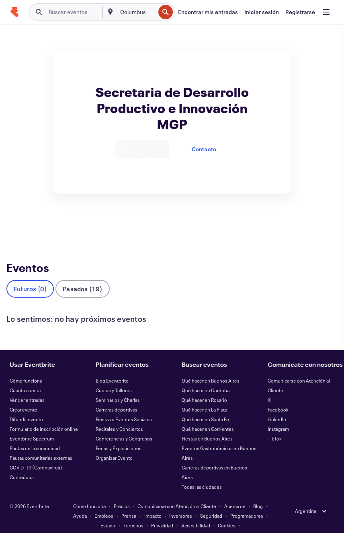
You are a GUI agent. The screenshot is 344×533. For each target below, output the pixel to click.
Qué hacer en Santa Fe (205, 406)
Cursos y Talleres (114, 377)
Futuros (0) (30, 275)
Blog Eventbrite (112, 367)
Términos (133, 512)
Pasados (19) (82, 275)
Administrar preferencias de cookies (172, 522)
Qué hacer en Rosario (204, 386)
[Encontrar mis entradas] (208, 12)
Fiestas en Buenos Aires (207, 425)
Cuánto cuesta (25, 377)
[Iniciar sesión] (261, 12)
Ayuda (80, 502)
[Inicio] (14, 12)
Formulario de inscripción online (44, 415)
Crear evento (23, 396)
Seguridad (211, 502)
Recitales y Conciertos (119, 415)
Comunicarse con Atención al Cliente (176, 493)
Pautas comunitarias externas (41, 444)
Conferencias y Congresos (124, 425)
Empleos (103, 502)
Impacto (153, 502)
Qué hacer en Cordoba (205, 377)
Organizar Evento (114, 444)
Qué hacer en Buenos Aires (211, 367)
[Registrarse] (300, 12)
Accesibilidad (195, 512)
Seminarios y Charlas (118, 386)
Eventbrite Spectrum (32, 425)
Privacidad (162, 512)
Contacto (204, 149)
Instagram (278, 415)
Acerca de (235, 493)
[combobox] (137, 12)
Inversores (180, 502)
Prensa (128, 502)
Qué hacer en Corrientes (208, 415)
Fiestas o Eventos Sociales (124, 406)
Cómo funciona (26, 367)
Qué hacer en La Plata (204, 396)
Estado (107, 512)
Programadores (246, 502)
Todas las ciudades (202, 473)
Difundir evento (26, 406)
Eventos (18, 224)
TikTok (275, 425)
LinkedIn (277, 406)
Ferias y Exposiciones (118, 435)
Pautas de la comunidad (35, 435)
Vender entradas (27, 386)
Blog (258, 493)
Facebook (278, 396)
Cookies (226, 512)
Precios (122, 493)
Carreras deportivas (116, 396)
